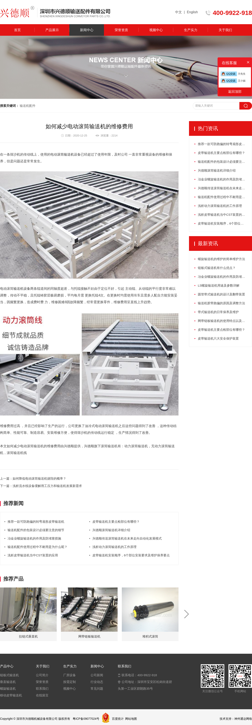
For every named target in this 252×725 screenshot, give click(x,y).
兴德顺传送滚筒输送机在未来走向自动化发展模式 (127, 538)
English (192, 12)
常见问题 (97, 688)
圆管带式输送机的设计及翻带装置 (221, 294)
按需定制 (69, 682)
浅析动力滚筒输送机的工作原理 (114, 547)
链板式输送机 (9, 675)
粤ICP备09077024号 (86, 718)
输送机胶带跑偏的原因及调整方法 (221, 303)
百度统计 (118, 718)
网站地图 (131, 718)
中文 (178, 12)
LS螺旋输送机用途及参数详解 (218, 285)
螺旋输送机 (8, 688)
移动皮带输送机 (11, 695)
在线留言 (42, 695)
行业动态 (97, 682)
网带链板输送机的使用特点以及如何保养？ (225, 321)
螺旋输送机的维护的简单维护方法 (221, 259)
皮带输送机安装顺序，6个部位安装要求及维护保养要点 (131, 555)
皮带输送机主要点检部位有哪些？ (116, 521)
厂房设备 (69, 675)
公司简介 (42, 675)
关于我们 (225, 30)
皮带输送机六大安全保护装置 (218, 338)
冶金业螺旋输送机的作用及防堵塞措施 (34, 538)
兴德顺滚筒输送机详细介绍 (111, 530)
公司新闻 (97, 675)
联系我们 (42, 688)
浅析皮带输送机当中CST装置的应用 (33, 555)
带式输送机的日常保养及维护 (218, 312)
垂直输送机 (8, 682)
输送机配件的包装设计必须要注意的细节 (36, 530)
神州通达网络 (243, 718)
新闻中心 (86, 30)
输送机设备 (21, 288)
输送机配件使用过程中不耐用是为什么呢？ (37, 547)
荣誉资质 (121, 30)
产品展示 (52, 30)
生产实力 (190, 30)
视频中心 (156, 30)
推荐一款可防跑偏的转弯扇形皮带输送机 (36, 521)
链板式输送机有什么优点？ (217, 268)
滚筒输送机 (65, 154)
